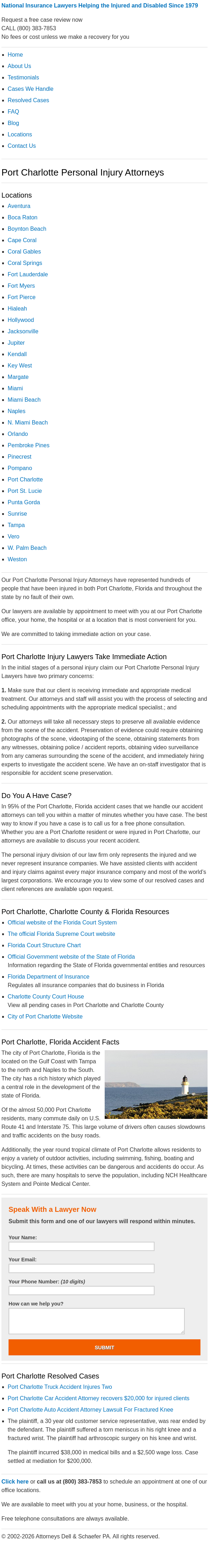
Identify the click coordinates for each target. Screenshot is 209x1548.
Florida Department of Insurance (48, 977)
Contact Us (22, 146)
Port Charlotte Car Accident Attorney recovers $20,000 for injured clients (98, 1398)
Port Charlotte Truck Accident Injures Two (60, 1387)
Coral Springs (25, 263)
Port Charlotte (25, 479)
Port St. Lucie (25, 491)
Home (15, 55)
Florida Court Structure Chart (44, 945)
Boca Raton (23, 217)
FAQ (13, 112)
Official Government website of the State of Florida (71, 957)
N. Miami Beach (28, 422)
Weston (17, 559)
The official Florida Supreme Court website (61, 934)
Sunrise (17, 514)
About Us (19, 66)
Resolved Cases (28, 100)
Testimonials (23, 77)
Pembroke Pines (28, 445)
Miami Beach (24, 400)
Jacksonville (23, 331)
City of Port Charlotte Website (45, 1016)
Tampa (16, 525)
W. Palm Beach (27, 548)
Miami (15, 388)
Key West (20, 366)
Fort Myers (21, 286)
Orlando (18, 434)
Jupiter (16, 343)
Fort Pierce (22, 297)
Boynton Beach (27, 229)
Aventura (19, 206)
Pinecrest (20, 457)
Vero (14, 536)
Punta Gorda (24, 502)
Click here (14, 1482)
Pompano (20, 468)
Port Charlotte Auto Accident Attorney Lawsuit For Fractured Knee (90, 1410)
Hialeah (17, 309)
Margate (18, 377)
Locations (20, 134)
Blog (13, 123)
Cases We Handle (31, 89)
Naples (17, 411)
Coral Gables (24, 252)
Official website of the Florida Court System (62, 922)
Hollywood (21, 320)
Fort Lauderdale (28, 274)
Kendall (17, 354)
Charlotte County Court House (46, 997)
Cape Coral (22, 240)
